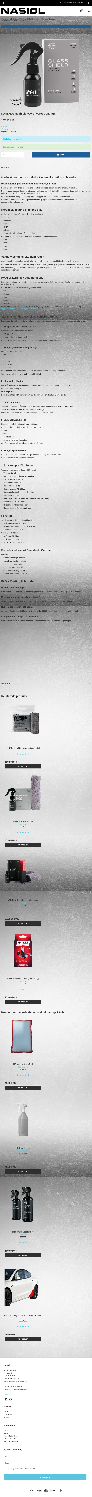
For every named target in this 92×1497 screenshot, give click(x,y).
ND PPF (6, 1417)
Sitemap (6, 1395)
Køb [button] (60, 154)
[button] (46, 26)
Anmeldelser (5, 684)
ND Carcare (8, 1414)
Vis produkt (23, 766)
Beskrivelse (5, 167)
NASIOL (6, 1412)
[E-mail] (46, 1463)
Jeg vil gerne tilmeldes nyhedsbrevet (27, 1468)
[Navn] (46, 1456)
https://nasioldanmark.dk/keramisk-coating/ (18, 309)
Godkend (44, 1477)
